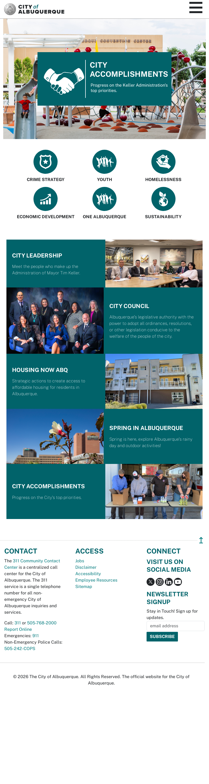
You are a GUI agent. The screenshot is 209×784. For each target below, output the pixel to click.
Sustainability (163, 203)
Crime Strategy (46, 166)
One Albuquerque (104, 203)
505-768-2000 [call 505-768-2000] (42, 622)
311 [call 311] (17, 622)
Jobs (79, 560)
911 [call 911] (35, 635)
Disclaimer (85, 567)
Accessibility (88, 573)
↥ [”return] (201, 540)
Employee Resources (96, 580)
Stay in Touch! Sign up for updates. (172, 614)
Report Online (18, 629)
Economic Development (45, 203)
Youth (104, 166)
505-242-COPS (19, 648)
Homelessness (163, 166)
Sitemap (83, 586)
